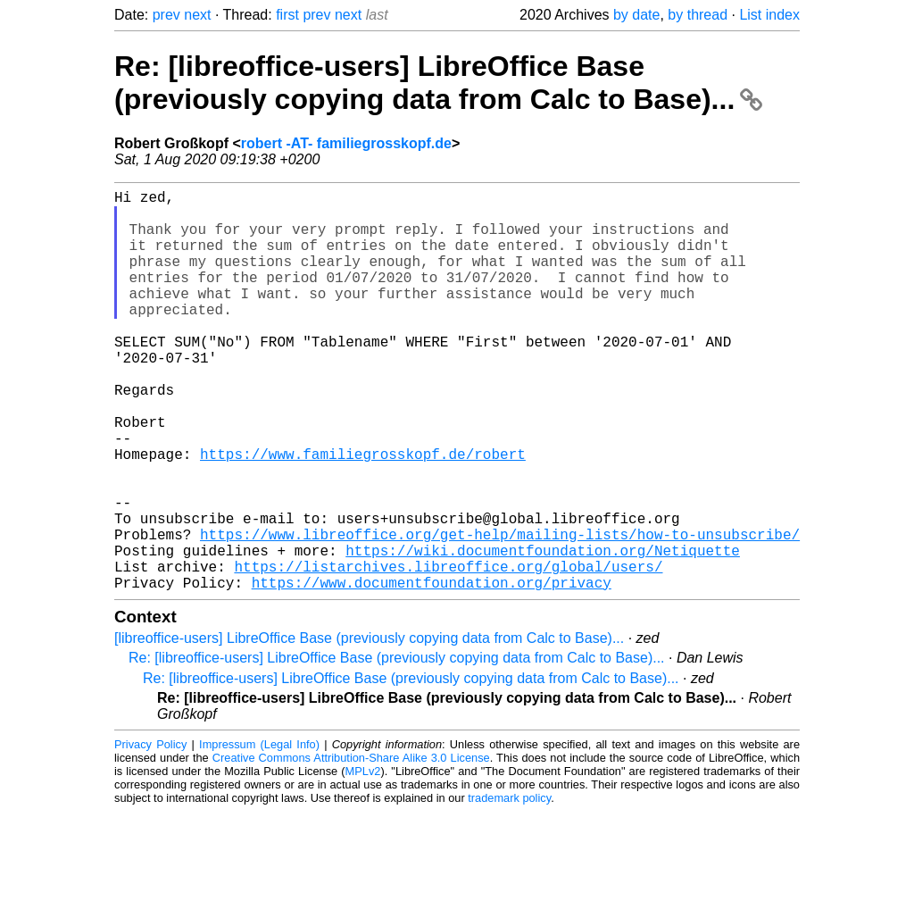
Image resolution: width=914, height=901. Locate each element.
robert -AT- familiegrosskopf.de (346, 143)
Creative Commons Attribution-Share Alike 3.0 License (351, 847)
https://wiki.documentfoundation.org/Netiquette (542, 632)
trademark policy (509, 887)
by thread (697, 14)
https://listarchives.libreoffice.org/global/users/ (448, 652)
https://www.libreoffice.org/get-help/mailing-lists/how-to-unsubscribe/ (500, 612)
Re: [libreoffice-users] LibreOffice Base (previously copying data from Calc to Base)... (438, 82)
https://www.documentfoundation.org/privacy (431, 671)
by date (636, 14)
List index (769, 14)
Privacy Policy (150, 833)
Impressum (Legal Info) (259, 833)
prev (166, 14)
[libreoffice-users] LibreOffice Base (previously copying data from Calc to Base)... (369, 727)
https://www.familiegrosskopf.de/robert (363, 514)
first (287, 14)
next (197, 14)
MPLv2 (363, 860)
